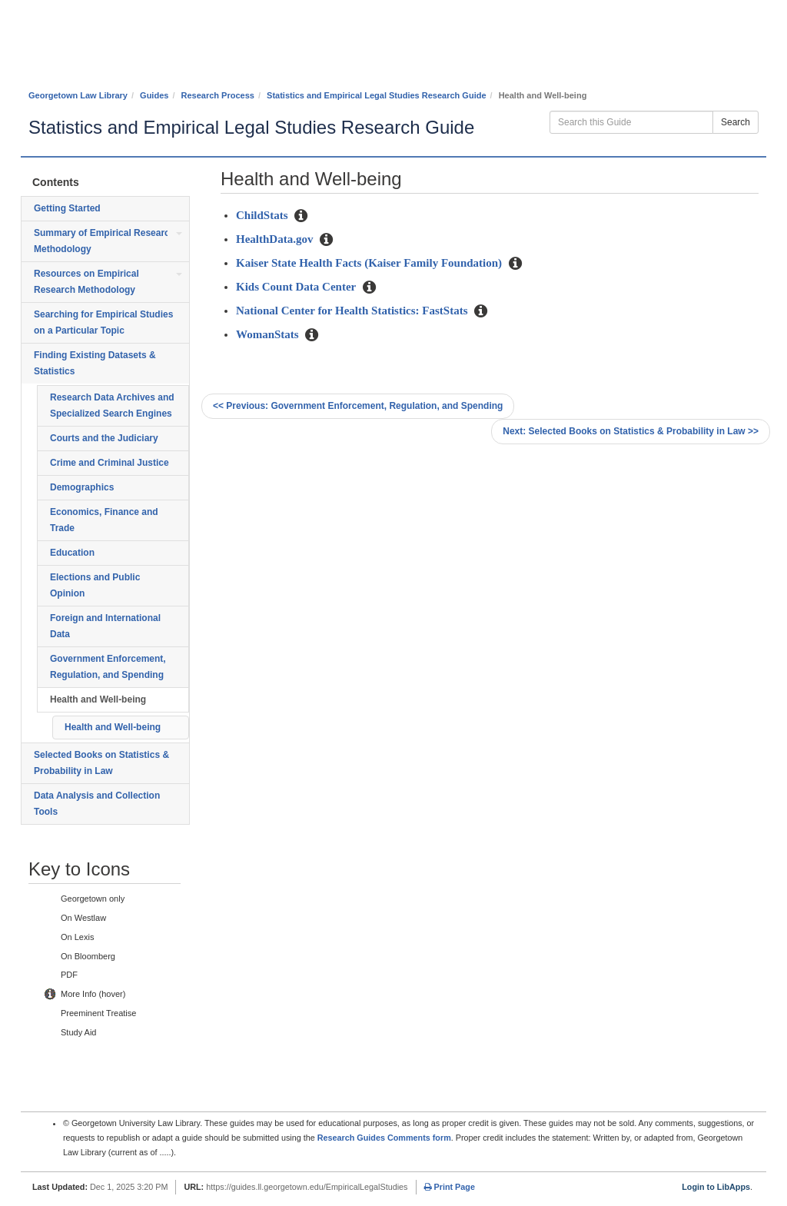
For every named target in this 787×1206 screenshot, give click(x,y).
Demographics (82, 487)
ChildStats (263, 215)
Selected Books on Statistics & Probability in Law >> (631, 431)
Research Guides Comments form (384, 1137)
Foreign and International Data (105, 626)
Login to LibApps (716, 1186)
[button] (300, 216)
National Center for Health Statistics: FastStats (353, 310)
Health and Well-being (98, 699)
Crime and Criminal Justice (109, 462)
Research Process (217, 95)
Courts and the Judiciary (104, 438)
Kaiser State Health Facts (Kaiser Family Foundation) (370, 263)
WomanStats (268, 334)
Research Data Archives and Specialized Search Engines (112, 405)
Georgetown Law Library (78, 95)
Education (72, 552)
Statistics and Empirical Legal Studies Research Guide (376, 95)
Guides (154, 95)
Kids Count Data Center (297, 287)
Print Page (449, 1186)
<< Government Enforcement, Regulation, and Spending (358, 405)
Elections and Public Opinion (95, 585)
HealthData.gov (276, 239)
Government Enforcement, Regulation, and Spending (108, 666)
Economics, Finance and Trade (104, 520)
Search (735, 122)
